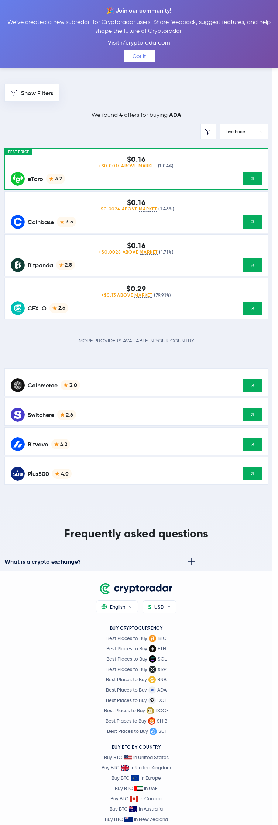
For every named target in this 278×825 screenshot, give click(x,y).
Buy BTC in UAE (136, 788)
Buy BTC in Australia (136, 809)
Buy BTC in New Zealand (136, 819)
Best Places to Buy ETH (136, 648)
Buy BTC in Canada (136, 799)
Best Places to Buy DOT (136, 700)
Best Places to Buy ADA (136, 690)
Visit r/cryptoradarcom (139, 42)
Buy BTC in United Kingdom (136, 768)
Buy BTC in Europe (136, 778)
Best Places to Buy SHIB (136, 721)
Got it (139, 56)
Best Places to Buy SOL (136, 659)
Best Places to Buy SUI (136, 731)
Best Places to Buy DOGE (136, 710)
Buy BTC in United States (136, 757)
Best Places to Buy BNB (136, 679)
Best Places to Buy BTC (136, 638)
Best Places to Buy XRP (136, 669)
